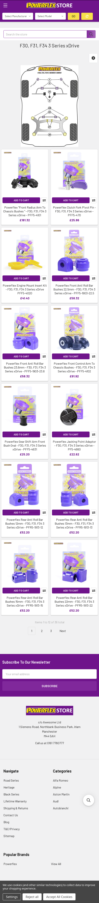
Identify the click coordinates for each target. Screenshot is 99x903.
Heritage (8, 787)
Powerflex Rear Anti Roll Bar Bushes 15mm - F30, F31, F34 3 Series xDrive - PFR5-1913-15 (24, 601)
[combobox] (49, 34)
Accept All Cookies (59, 897)
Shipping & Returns (15, 808)
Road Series (11, 780)
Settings (12, 897)
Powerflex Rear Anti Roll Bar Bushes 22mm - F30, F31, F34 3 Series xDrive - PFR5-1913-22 (74, 601)
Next (65, 631)
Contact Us (10, 815)
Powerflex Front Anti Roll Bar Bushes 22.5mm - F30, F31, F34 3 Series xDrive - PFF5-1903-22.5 (74, 289)
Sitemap (8, 836)
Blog (6, 822)
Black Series (11, 794)
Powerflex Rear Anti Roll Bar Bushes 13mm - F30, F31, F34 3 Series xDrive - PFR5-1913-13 (74, 523)
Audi (56, 801)
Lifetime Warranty (15, 801)
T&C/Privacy (11, 829)
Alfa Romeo (60, 780)
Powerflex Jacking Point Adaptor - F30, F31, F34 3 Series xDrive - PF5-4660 (74, 445)
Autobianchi (61, 808)
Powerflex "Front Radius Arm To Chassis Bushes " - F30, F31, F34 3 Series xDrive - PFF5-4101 (24, 211)
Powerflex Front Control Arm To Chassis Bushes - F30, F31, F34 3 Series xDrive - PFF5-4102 (74, 367)
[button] (93, 58)
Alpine (57, 787)
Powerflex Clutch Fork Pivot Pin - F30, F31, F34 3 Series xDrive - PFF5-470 (74, 211)
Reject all (32, 897)
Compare (44, 200)
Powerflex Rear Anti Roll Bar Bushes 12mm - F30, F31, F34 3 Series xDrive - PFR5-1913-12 (24, 523)
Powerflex (10, 864)
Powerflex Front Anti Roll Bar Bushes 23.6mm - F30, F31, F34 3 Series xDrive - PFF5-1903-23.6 (25, 367)
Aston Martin (61, 794)
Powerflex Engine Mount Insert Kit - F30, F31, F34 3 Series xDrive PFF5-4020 (25, 289)
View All (56, 864)
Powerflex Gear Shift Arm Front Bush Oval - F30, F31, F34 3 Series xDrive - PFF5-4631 (24, 445)
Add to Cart (21, 200)
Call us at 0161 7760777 (49, 743)
